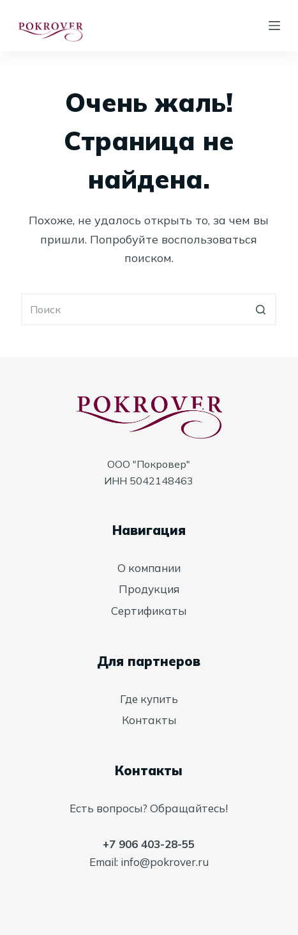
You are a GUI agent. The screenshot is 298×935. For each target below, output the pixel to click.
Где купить (149, 699)
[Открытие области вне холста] (274, 25)
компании (154, 568)
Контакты (149, 720)
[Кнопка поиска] (260, 309)
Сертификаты (148, 610)
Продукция (149, 589)
